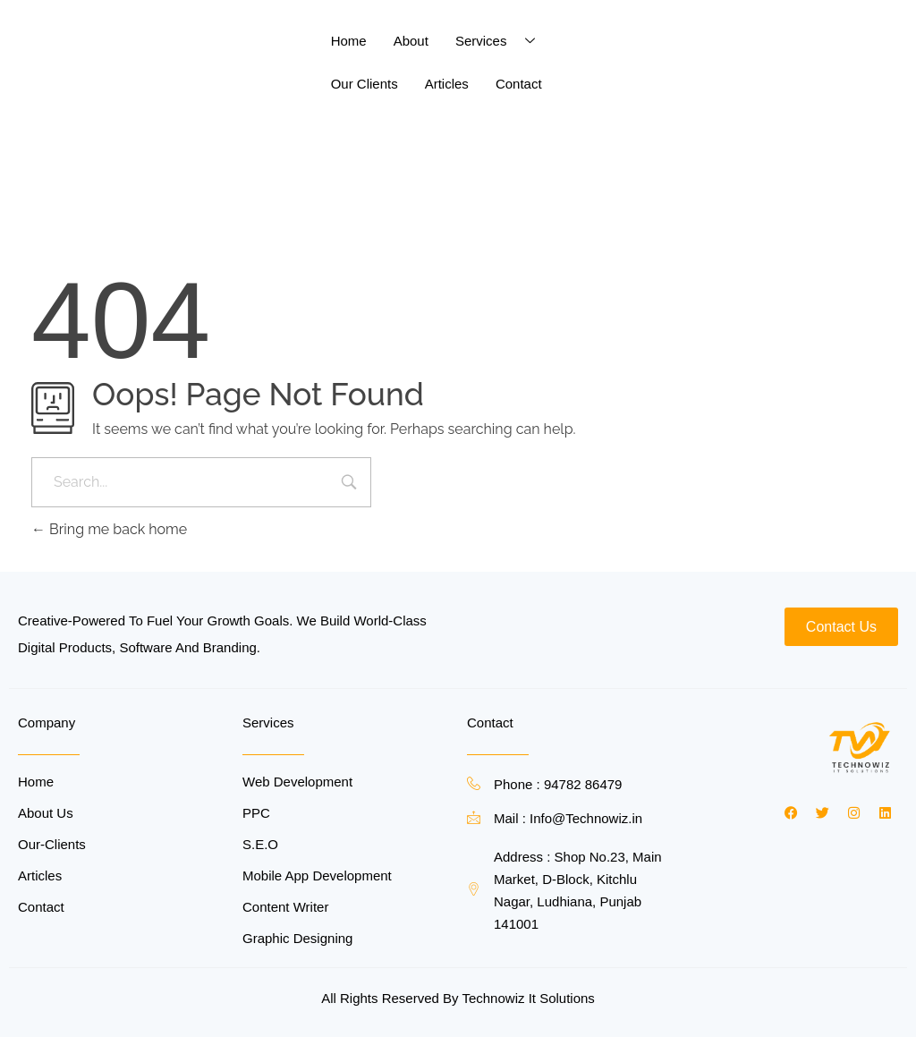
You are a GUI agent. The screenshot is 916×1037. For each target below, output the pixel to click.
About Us (45, 812)
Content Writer (285, 906)
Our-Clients (52, 844)
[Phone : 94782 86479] (473, 783)
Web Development (297, 781)
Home (349, 40)
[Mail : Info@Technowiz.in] (473, 817)
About (411, 40)
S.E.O (260, 844)
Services (502, 41)
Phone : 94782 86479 (558, 784)
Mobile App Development (317, 875)
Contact (519, 83)
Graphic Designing (297, 938)
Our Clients (364, 83)
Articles (447, 83)
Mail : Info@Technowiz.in (568, 818)
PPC (256, 812)
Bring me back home (109, 529)
